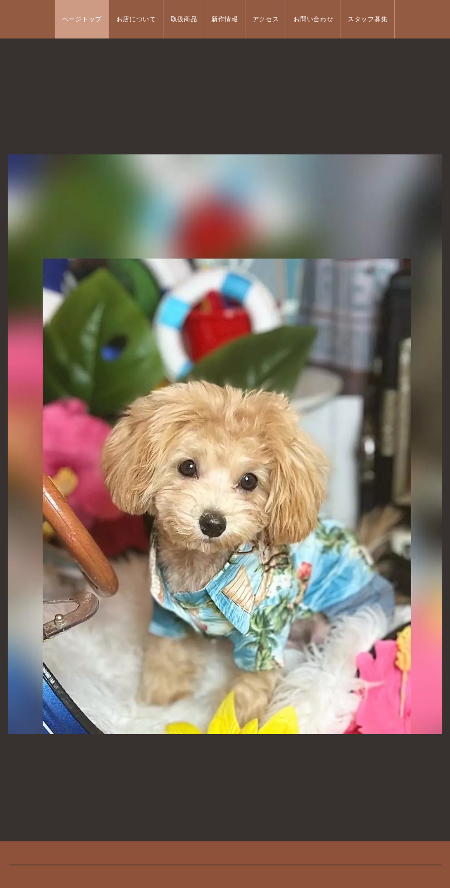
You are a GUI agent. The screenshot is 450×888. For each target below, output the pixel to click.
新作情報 (224, 19)
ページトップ (82, 19)
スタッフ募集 (368, 19)
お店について (136, 19)
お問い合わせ (313, 19)
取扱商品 (184, 19)
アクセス (266, 19)
